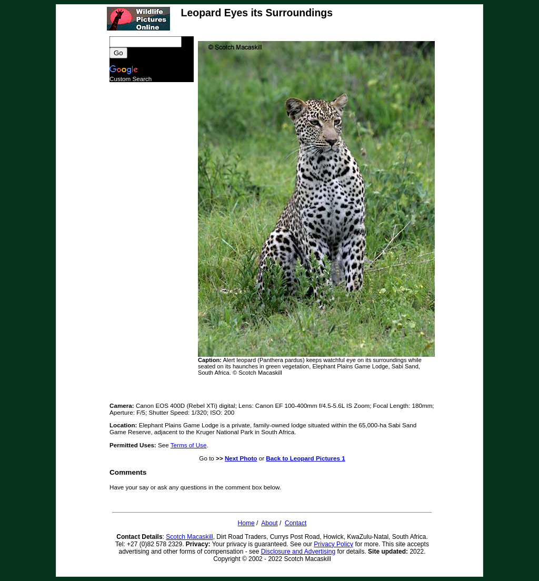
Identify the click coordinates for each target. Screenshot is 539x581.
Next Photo (241, 458)
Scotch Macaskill (189, 536)
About (269, 523)
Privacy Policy (333, 544)
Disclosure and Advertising (298, 551)
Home (246, 523)
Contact (295, 523)
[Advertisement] (151, 240)
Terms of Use (189, 445)
